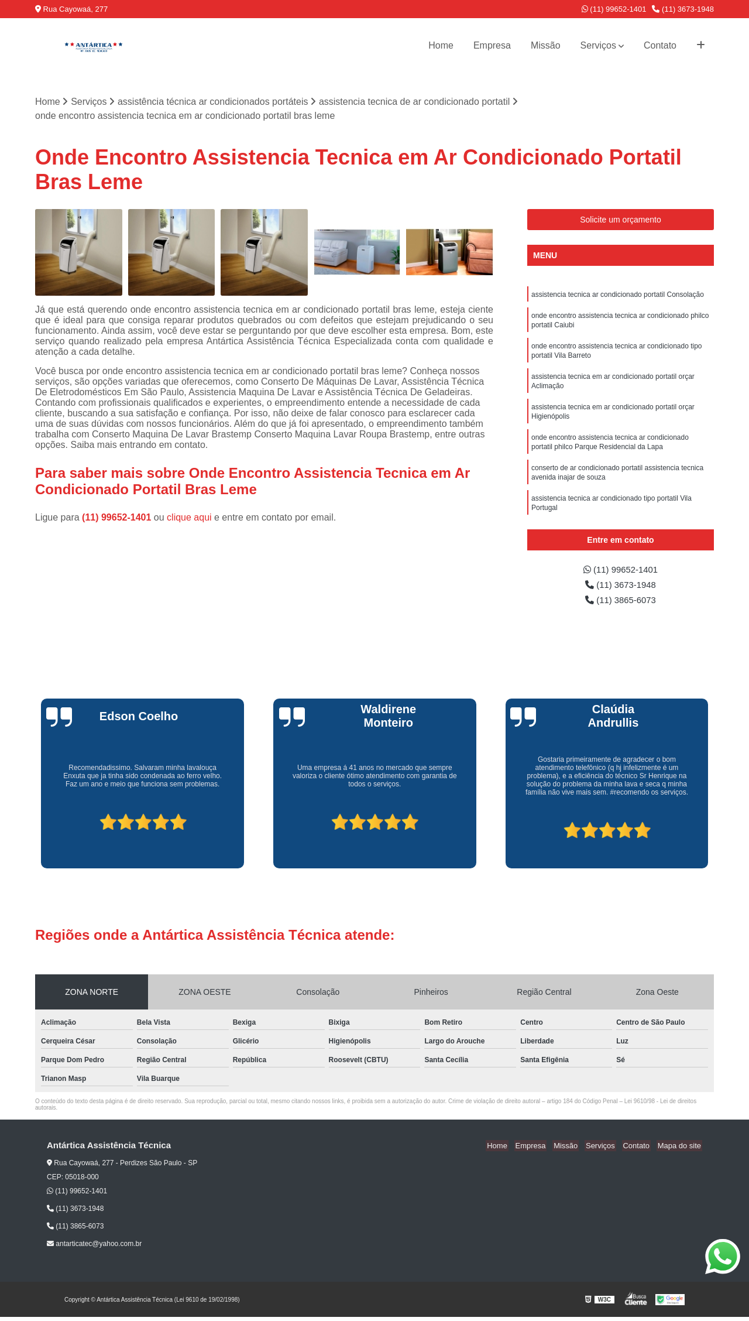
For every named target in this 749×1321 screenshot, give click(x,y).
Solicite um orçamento (620, 220)
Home (440, 45)
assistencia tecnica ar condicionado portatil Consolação (617, 296)
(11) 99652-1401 (614, 9)
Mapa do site (680, 1149)
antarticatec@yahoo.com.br (94, 1248)
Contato (660, 45)
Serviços (598, 45)
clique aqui (189, 518)
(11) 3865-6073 (621, 603)
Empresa (492, 45)
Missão (546, 45)
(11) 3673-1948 (683, 9)
